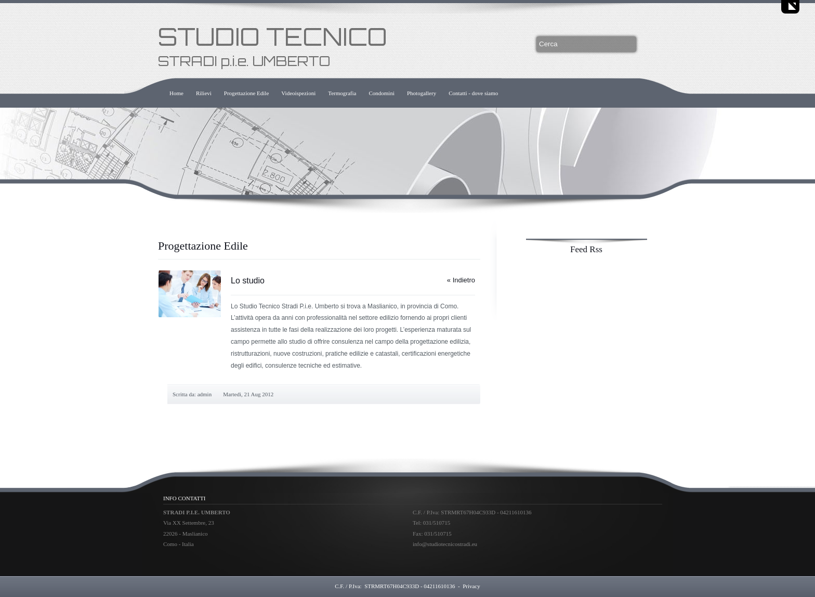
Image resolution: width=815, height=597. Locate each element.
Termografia (342, 93)
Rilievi (204, 93)
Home (176, 93)
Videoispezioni (298, 93)
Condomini (382, 93)
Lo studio (248, 280)
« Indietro (461, 280)
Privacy (471, 586)
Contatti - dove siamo (473, 93)
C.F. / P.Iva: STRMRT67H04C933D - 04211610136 (395, 586)
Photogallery (421, 93)
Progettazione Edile (246, 93)
